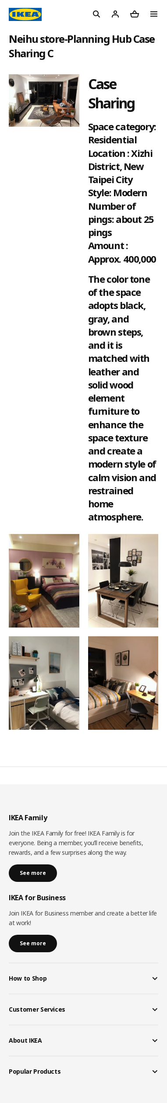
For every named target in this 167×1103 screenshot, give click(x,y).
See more (33, 873)
